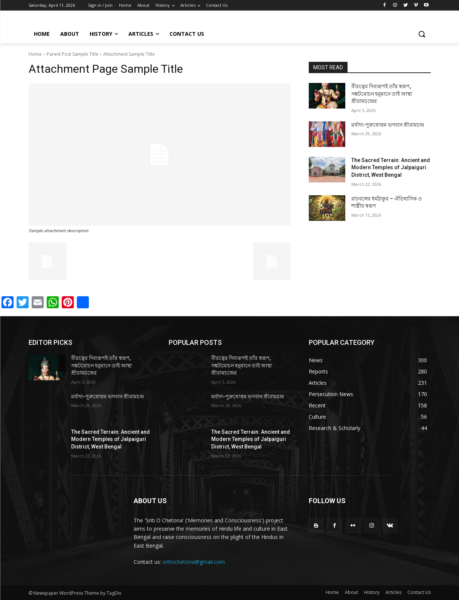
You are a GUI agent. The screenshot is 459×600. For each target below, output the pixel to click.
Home (35, 54)
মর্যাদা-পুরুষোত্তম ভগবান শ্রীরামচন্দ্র (387, 125)
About (351, 592)
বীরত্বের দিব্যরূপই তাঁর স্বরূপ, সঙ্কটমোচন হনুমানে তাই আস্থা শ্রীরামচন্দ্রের (381, 93)
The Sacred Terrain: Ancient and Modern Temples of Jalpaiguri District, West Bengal (390, 167)
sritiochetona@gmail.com (194, 561)
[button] (422, 34)
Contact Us (419, 592)
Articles (393, 592)
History (372, 592)
